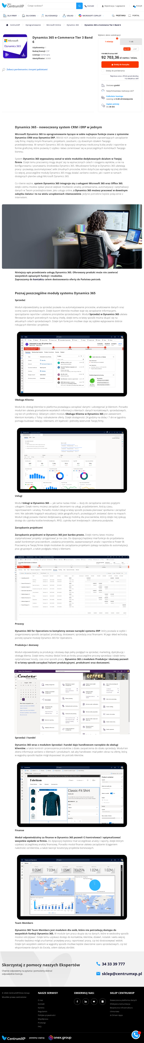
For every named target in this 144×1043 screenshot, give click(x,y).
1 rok (131, 41)
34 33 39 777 (110, 964)
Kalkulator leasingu (114, 96)
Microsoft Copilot (92, 15)
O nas (40, 1000)
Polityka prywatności (47, 1015)
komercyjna (45, 55)
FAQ (39, 1026)
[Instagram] (102, 1001)
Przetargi (42, 1022)
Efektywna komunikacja (120, 1004)
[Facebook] (77, 1001)
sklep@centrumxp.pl (119, 973)
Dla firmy (12, 15)
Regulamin (42, 1011)
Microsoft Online (53, 25)
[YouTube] (94, 1001)
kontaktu (38, 279)
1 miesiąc (109, 41)
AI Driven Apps (116, 1015)
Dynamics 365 (73, 25)
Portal (133, 15)
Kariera (41, 1007)
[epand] (18, 15)
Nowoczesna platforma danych (123, 1000)
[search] (79, 6)
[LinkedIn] (85, 1001)
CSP (47, 51)
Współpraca (43, 1019)
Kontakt (89, 6)
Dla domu (31, 15)
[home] (13, 5)
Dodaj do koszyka (120, 64)
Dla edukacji (51, 15)
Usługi (70, 15)
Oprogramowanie (33, 25)
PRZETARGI (119, 15)
